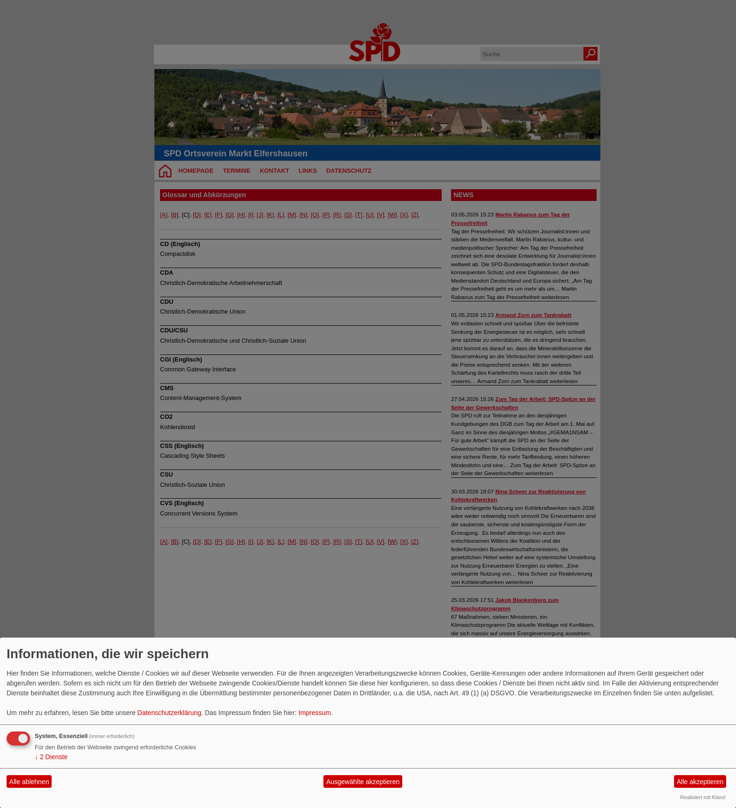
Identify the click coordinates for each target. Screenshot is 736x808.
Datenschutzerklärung (169, 712)
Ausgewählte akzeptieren (362, 781)
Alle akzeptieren (700, 781)
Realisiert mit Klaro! (703, 797)
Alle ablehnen (29, 781)
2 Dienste (51, 757)
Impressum (315, 712)
